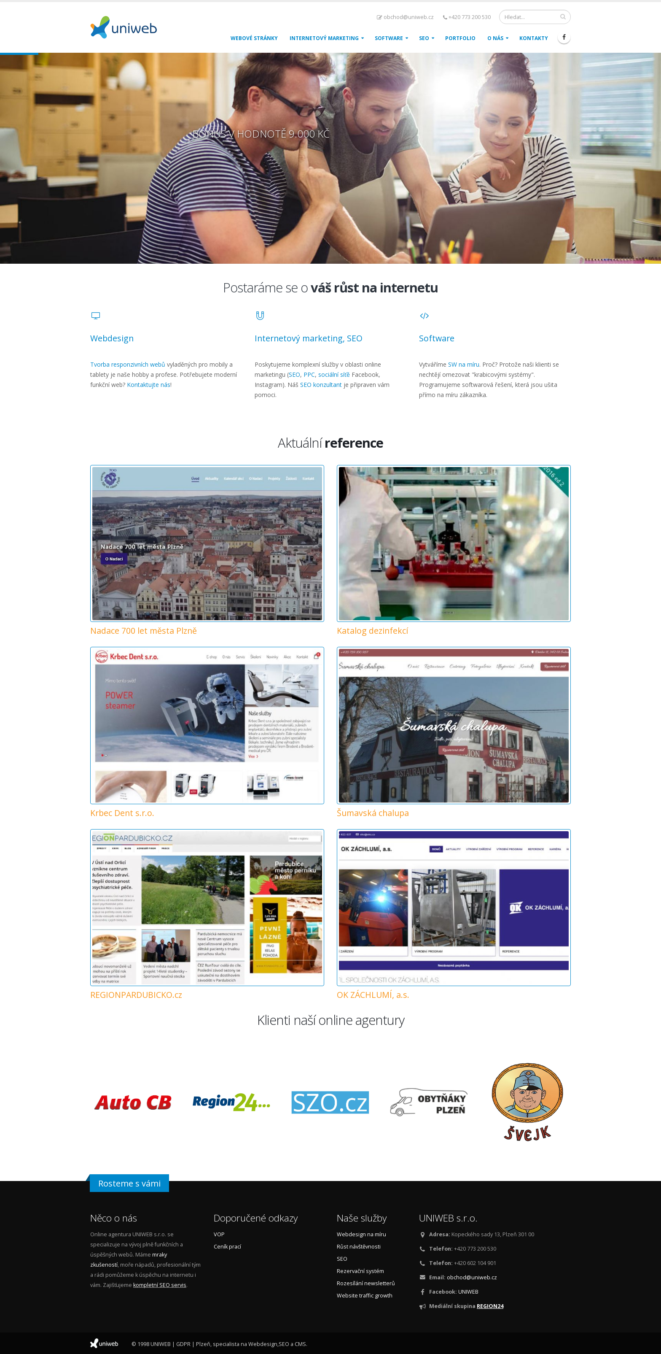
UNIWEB (468, 1291)
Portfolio (460, 38)
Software (389, 38)
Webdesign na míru (361, 1234)
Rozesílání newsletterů (366, 1283)
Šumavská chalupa (373, 813)
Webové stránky (254, 38)
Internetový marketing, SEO (309, 338)
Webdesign (112, 338)
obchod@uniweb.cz (405, 17)
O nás (495, 38)
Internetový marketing (324, 38)
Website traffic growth (364, 1295)
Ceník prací (227, 1246)
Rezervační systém (360, 1271)
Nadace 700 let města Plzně (143, 630)
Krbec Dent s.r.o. (122, 813)
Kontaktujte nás (148, 385)
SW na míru (463, 364)
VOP (219, 1234)
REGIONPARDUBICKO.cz (136, 994)
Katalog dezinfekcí (372, 630)
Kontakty (533, 38)
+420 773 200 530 (467, 17)
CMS (300, 1344)
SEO (424, 38)
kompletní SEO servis (159, 1285)
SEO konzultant (321, 385)
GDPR (183, 1344)
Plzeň (203, 1344)
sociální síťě (334, 374)
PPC (309, 374)
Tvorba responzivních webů (127, 364)
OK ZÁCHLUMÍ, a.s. (373, 994)
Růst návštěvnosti (359, 1246)
